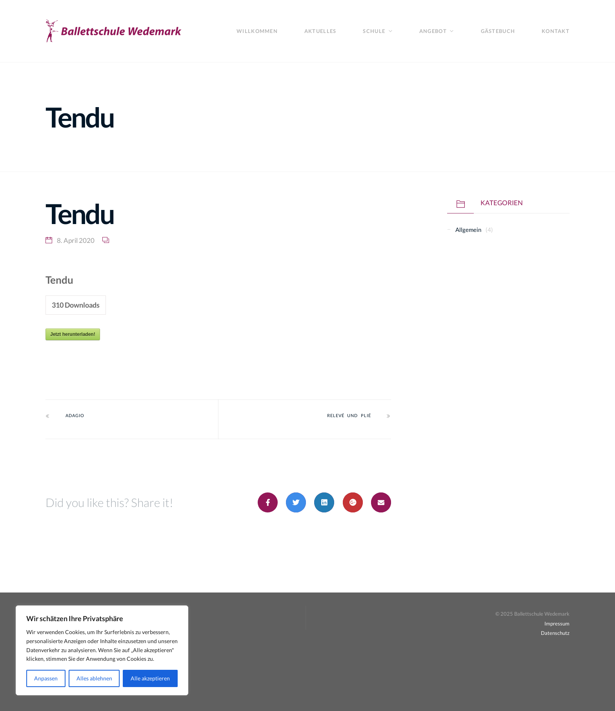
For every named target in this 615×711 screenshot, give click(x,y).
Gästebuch (498, 31)
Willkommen (257, 31)
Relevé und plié (349, 415)
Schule (374, 31)
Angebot (433, 31)
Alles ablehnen (94, 678)
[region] (102, 650)
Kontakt (556, 31)
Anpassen (46, 678)
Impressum (557, 623)
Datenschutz (555, 633)
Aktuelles (320, 31)
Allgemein (468, 229)
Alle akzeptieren (150, 678)
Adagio (75, 415)
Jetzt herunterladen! (72, 334)
